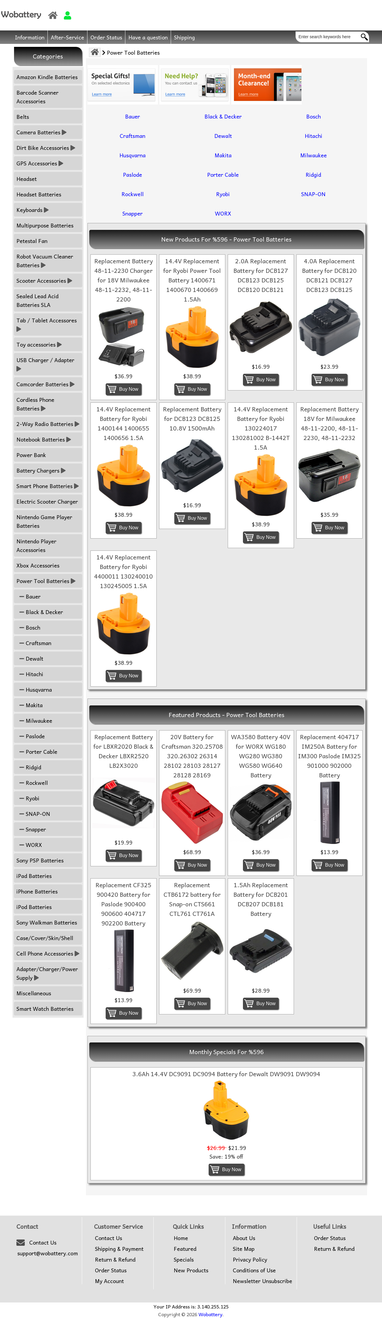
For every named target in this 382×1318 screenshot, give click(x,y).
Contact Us (42, 1242)
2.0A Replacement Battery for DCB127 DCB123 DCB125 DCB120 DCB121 (260, 275)
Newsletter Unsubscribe (262, 1281)
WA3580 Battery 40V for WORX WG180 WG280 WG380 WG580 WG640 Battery (260, 756)
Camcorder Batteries (45, 384)
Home (181, 1238)
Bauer (28, 596)
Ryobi (27, 798)
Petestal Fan (31, 240)
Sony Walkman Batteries (46, 922)
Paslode (30, 736)
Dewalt (29, 658)
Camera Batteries (41, 132)
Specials (184, 1259)
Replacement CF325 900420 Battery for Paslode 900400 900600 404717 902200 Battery (123, 904)
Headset (26, 178)
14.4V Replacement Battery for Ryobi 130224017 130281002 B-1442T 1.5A (261, 428)
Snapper (31, 829)
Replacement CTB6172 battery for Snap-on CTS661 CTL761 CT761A (192, 899)
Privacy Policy (250, 1259)
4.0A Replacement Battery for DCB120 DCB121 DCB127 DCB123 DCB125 (329, 275)
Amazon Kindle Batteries (47, 77)
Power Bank (31, 454)
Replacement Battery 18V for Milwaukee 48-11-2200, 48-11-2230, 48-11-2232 (329, 423)
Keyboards (32, 209)
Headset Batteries (38, 194)
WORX (29, 844)
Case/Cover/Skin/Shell (44, 937)
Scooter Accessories (44, 280)
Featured (185, 1249)
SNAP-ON (33, 813)
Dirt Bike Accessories (45, 147)
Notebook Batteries (43, 439)
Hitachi (29, 674)
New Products (191, 1270)
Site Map (244, 1249)
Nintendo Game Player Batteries (44, 521)
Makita (29, 705)
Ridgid (28, 767)
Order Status (106, 37)
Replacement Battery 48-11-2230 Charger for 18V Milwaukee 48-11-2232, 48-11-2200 (123, 280)
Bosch (28, 627)
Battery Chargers (41, 470)
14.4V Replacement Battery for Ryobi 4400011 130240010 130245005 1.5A (123, 571)
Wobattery (210, 1314)
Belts (22, 116)
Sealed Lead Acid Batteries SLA (37, 300)
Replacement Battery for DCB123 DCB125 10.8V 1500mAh (192, 418)
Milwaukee (34, 720)
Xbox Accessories (37, 565)
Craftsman (33, 643)
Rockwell (32, 782)
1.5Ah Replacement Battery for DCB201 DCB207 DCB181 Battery (260, 899)
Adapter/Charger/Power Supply (47, 973)
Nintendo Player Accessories (36, 545)
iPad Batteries (34, 875)
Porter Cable (36, 751)
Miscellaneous (33, 993)
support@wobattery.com (47, 1253)
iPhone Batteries (37, 891)
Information (29, 37)
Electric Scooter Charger (47, 501)
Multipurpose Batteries (44, 225)
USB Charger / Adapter (46, 364)
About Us (244, 1238)
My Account (109, 1281)
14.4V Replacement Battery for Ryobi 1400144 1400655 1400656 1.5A (123, 423)
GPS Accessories (39, 163)
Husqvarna (34, 689)
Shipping (184, 37)
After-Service (67, 37)
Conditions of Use (254, 1270)
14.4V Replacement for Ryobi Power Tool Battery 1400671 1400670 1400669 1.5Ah (192, 280)
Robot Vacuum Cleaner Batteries (44, 260)
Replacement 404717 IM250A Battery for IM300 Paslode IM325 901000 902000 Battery (329, 756)
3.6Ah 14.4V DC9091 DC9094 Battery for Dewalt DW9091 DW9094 (226, 1074)
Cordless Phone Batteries (35, 404)
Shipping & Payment (119, 1249)
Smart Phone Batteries (47, 486)
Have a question (148, 37)
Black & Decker (39, 612)
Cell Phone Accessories (47, 953)
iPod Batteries (34, 906)
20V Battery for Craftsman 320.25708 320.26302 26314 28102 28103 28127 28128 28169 (192, 756)
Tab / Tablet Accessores (47, 324)
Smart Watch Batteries (44, 1008)
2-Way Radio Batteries (47, 423)
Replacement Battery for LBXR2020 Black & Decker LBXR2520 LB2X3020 (123, 751)
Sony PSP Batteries (40, 860)
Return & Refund (115, 1259)
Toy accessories (39, 344)
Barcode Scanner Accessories (37, 96)
